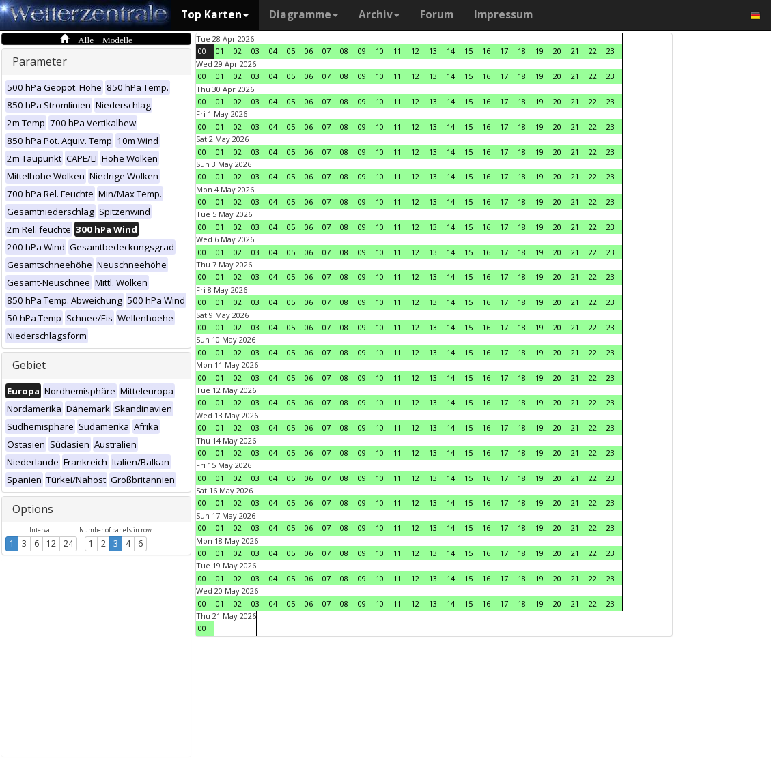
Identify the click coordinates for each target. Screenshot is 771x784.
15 (468, 51)
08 (344, 51)
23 (610, 51)
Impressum (503, 15)
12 (51, 543)
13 (433, 51)
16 (486, 51)
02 (238, 51)
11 (397, 51)
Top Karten (215, 15)
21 (575, 51)
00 (202, 51)
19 (539, 51)
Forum (436, 15)
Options (32, 509)
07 (326, 51)
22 (593, 51)
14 (451, 51)
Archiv (379, 15)
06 (309, 51)
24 (68, 543)
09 (362, 51)
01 (220, 51)
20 (557, 51)
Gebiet (29, 365)
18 (522, 51)
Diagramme (303, 15)
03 (255, 51)
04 (273, 51)
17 (504, 51)
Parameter (39, 61)
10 (380, 51)
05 (291, 51)
